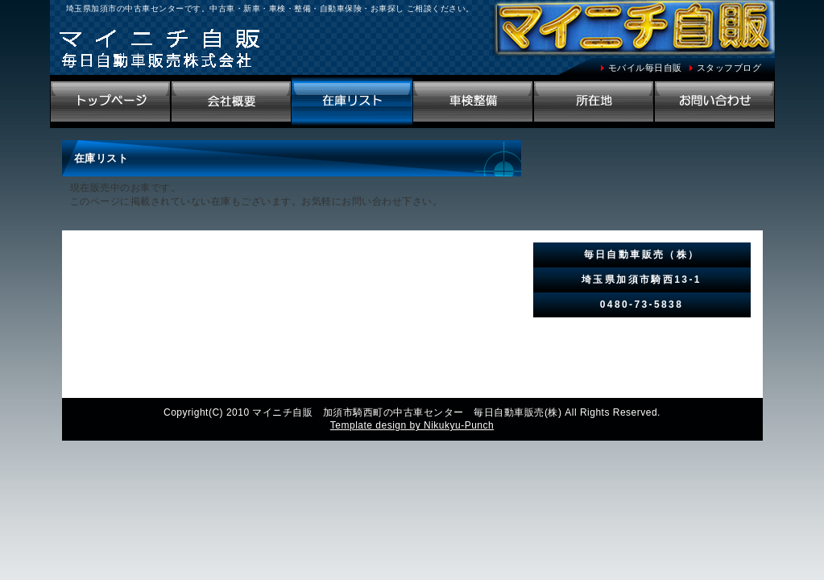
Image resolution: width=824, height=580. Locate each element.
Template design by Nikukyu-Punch (412, 425)
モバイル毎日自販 (645, 67)
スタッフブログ (729, 67)
